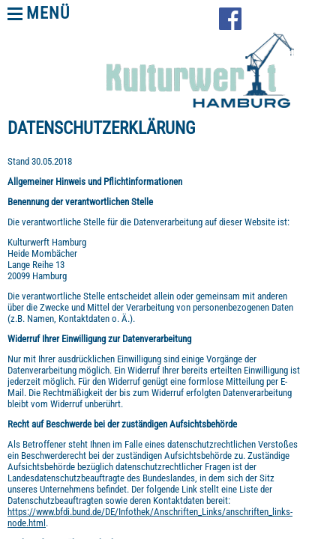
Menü (48, 13)
